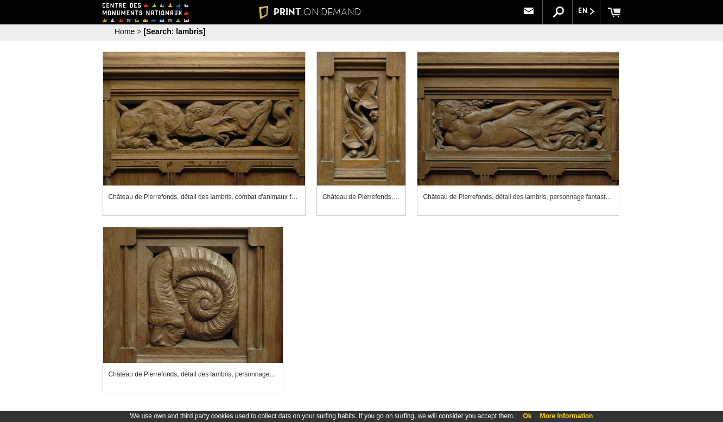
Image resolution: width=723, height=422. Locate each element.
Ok (527, 416)
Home (125, 31)
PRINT (310, 12)
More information (566, 416)
